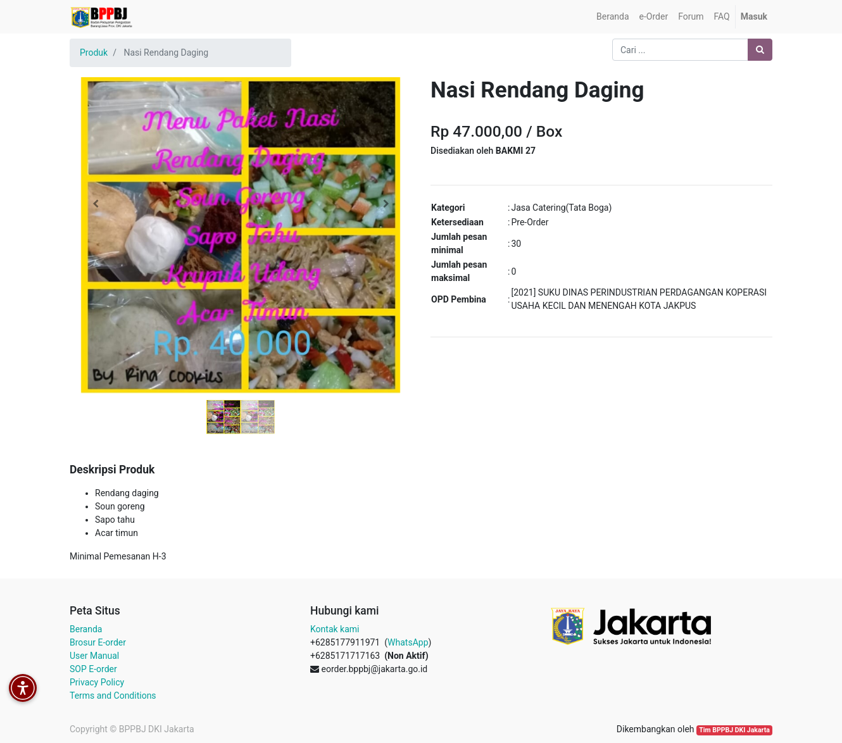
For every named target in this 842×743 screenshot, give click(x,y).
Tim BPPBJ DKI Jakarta (734, 730)
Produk (94, 52)
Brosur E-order (98, 642)
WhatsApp (407, 642)
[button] (95, 203)
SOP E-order (93, 669)
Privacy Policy (97, 682)
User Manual (94, 656)
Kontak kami (334, 629)
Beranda (86, 629)
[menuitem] (612, 16)
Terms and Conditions (113, 695)
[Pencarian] (760, 50)
